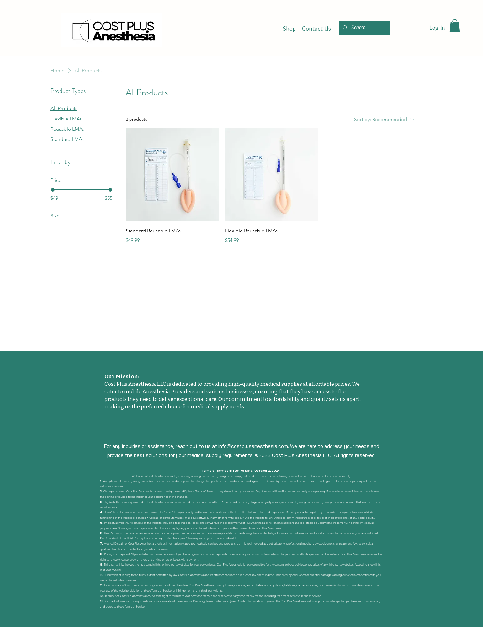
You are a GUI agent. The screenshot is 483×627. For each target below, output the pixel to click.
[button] (454, 25)
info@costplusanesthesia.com (253, 446)
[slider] (52, 190)
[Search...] (363, 28)
